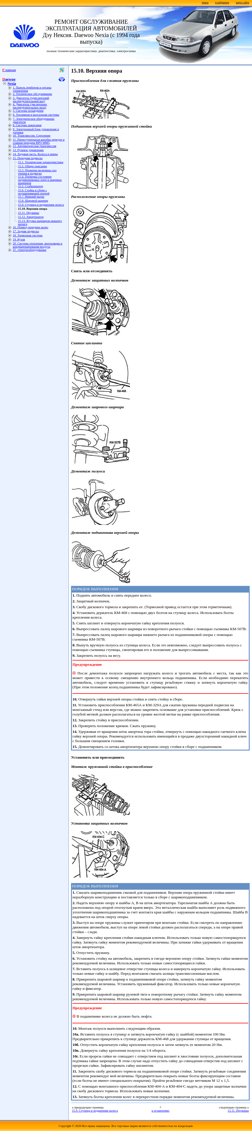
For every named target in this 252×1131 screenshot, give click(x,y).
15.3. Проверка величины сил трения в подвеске (37, 172)
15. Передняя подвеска (28, 158)
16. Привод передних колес (30, 227)
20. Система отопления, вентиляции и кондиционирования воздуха (37, 245)
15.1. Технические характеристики (40, 162)
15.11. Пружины (28, 212)
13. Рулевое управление (28, 150)
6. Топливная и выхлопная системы (36, 114)
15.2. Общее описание (32, 166)
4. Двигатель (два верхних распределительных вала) (30, 106)
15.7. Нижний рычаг (31, 196)
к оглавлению (160, 1110)
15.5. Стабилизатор (30, 186)
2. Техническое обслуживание (32, 93)
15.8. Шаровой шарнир (33, 200)
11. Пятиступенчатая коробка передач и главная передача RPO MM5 (38, 141)
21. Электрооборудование (29, 249)
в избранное (222, 2)
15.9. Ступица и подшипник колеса (41, 204)
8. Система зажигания (27, 125)
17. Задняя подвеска (26, 231)
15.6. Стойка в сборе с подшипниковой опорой (34, 192)
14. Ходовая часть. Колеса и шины (35, 154)
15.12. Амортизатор (30, 216)
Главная (9, 70)
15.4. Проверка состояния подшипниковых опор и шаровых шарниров (40, 180)
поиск (205, 2)
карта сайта (242, 2)
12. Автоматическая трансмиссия (34, 146)
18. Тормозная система (27, 235)
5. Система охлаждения (28, 110)
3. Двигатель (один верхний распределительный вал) (31, 99)
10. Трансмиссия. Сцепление (31, 135)
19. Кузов (19, 239)
